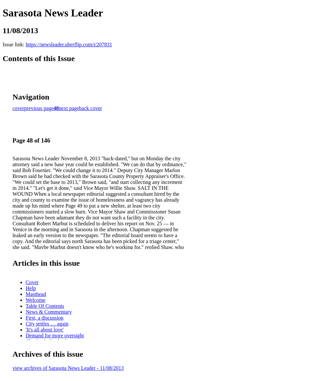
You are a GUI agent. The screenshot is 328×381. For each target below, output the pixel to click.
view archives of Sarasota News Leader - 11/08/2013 (68, 368)
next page (69, 108)
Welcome (35, 300)
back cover (90, 108)
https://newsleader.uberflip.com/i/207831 (69, 44)
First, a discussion (44, 318)
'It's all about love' (45, 329)
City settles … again (47, 323)
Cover (32, 282)
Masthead (36, 294)
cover (18, 108)
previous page (39, 108)
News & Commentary (49, 312)
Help (31, 288)
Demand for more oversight (55, 335)
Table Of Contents (45, 306)
